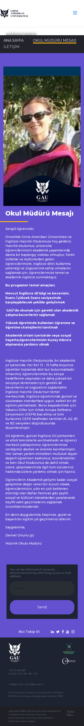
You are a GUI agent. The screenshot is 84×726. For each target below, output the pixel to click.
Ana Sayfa (14, 40)
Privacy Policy (70, 713)
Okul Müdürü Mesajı (54, 40)
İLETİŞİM (11, 47)
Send (42, 607)
